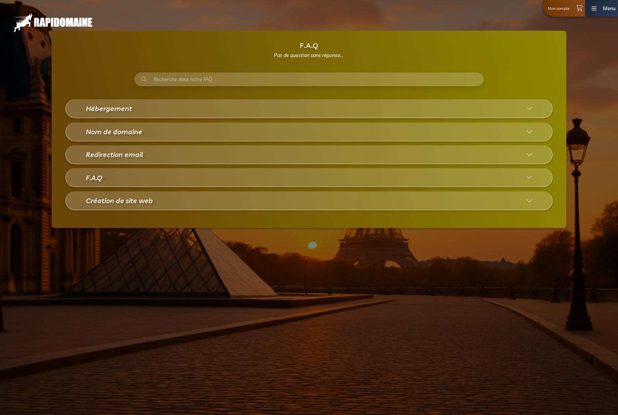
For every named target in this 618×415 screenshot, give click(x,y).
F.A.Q (94, 177)
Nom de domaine (114, 131)
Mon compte (559, 8)
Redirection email (114, 154)
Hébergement (109, 108)
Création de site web (119, 200)
